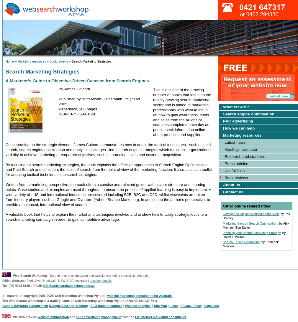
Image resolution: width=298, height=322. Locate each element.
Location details (101, 280)
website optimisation (53, 317)
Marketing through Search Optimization (250, 223)
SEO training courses (106, 306)
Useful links (235, 171)
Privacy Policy (191, 306)
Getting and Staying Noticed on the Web (251, 214)
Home (10, 61)
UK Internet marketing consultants (160, 317)
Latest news (235, 142)
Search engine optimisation (248, 114)
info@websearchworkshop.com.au (69, 285)
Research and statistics (245, 156)
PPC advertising (238, 121)
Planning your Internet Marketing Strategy (252, 233)
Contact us (233, 192)
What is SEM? (236, 107)
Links (174, 306)
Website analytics (138, 306)
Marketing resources (31, 61)
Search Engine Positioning (241, 242)
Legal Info (211, 306)
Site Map (160, 306)
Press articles (236, 163)
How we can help (239, 128)
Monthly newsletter (241, 149)
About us (231, 185)
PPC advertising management (98, 317)
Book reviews (59, 61)
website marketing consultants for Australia (140, 296)
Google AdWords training (69, 306)
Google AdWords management (25, 306)
